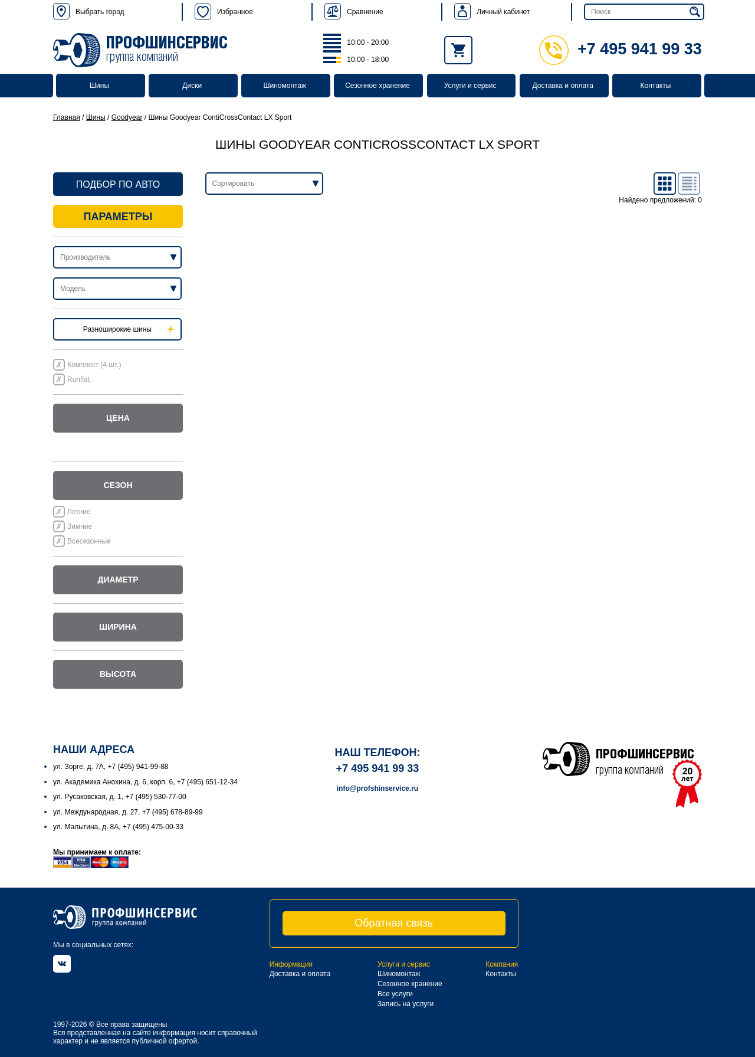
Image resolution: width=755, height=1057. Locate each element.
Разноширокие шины (117, 329)
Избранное (224, 12)
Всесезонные (89, 541)
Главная (66, 117)
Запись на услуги (406, 1004)
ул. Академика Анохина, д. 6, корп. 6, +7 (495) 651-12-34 (145, 782)
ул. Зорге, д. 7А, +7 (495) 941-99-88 (111, 767)
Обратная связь (393, 923)
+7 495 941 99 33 (620, 49)
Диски (192, 85)
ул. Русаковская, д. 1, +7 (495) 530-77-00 (119, 797)
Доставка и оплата (563, 85)
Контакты (655, 85)
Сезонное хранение (377, 85)
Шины (99, 85)
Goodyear (127, 117)
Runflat (78, 379)
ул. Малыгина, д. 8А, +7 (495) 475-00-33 (118, 827)
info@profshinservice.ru (377, 788)
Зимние (79, 526)
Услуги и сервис (470, 85)
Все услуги (395, 994)
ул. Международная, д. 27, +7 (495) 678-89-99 (128, 812)
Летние (79, 512)
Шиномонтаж (285, 85)
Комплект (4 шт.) (94, 365)
